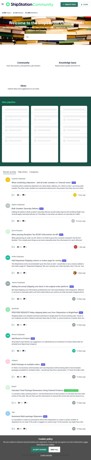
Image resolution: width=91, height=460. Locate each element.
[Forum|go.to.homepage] (29, 4)
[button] (45, 455)
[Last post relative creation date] (82, 195)
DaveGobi (15, 308)
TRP (13, 412)
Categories (33, 172)
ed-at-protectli (17, 230)
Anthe (14, 256)
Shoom (14, 334)
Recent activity (9, 172)
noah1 (14, 386)
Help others (22, 172)
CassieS (15, 178)
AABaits (15, 360)
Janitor (14, 282)
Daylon (14, 204)
